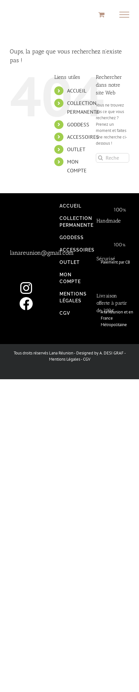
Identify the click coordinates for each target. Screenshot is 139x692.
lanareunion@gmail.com (42, 252)
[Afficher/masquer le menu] (124, 15)
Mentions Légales (64, 359)
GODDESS (78, 124)
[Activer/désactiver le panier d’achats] (101, 14)
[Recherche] (100, 158)
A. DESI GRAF (111, 353)
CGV (86, 359)
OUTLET (76, 149)
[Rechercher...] (112, 158)
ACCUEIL (76, 90)
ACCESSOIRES (83, 137)
